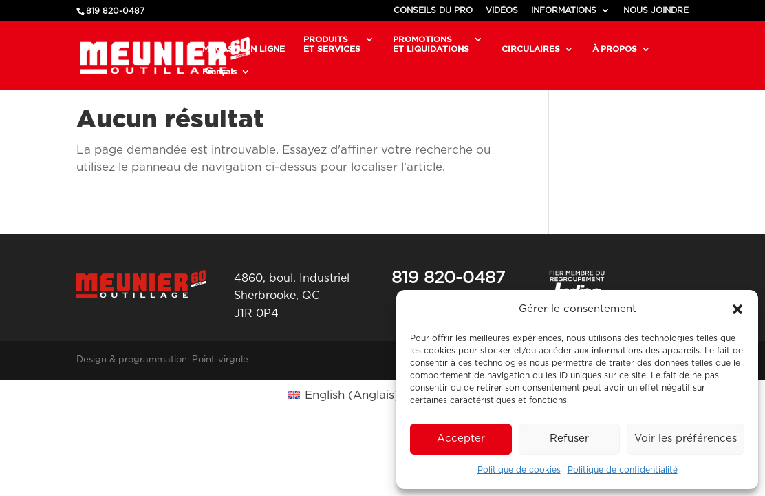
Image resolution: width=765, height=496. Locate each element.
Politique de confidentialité (623, 470)
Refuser (569, 438)
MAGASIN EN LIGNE (243, 48)
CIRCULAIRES (531, 48)
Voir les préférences (685, 438)
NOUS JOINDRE (656, 10)
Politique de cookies (519, 470)
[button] (737, 309)
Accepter (461, 438)
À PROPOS (614, 48)
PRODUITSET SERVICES (331, 43)
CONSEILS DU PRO (433, 10)
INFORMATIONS (563, 10)
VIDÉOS (502, 10)
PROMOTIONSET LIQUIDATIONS (431, 43)
